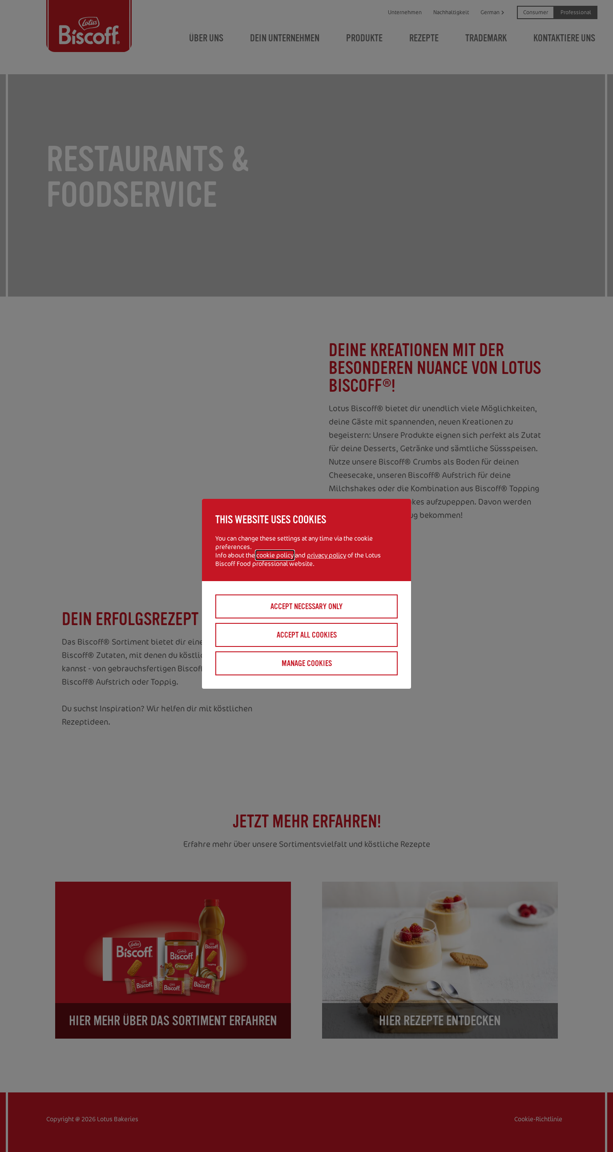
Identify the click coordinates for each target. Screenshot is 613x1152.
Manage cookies (307, 663)
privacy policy (326, 555)
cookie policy (275, 555)
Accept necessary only (306, 606)
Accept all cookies (307, 634)
